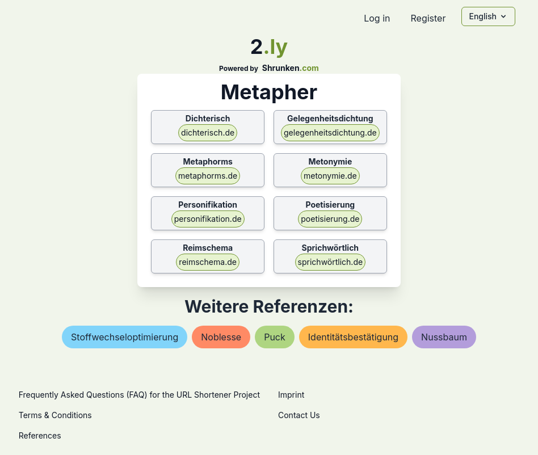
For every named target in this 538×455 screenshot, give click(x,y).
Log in (377, 18)
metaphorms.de (207, 175)
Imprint (291, 394)
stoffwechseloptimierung (124, 337)
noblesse (221, 337)
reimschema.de (208, 262)
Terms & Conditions (55, 415)
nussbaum (444, 337)
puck (274, 337)
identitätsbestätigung (353, 337)
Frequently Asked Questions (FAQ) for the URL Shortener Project (139, 394)
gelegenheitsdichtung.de (330, 132)
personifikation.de (208, 219)
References (40, 435)
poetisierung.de (330, 219)
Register (427, 18)
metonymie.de (330, 175)
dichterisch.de (207, 132)
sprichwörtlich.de (330, 262)
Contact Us (299, 415)
